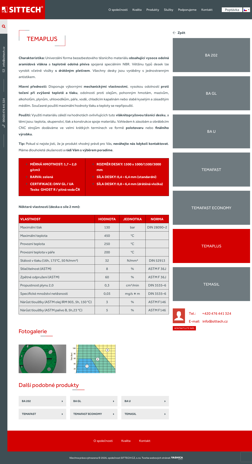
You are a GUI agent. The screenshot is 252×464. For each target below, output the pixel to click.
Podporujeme (187, 10)
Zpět (179, 33)
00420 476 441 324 (3, 112)
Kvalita (137, 10)
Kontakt (207, 10)
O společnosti (118, 10)
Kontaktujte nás (184, 328)
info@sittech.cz (3, 59)
